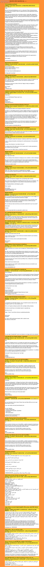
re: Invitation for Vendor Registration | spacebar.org (17, 294)
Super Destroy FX (4, 1)
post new (8, 2)
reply (7, 6)
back (1, 2)
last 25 (6, 2)
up (9, 6)
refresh (4, 2)
